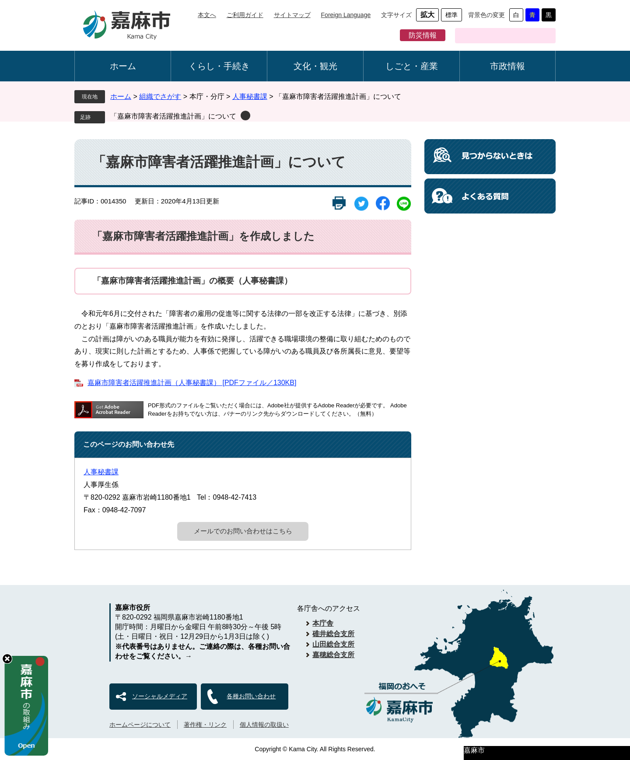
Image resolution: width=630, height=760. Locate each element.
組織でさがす (160, 96)
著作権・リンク (205, 724)
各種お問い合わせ (251, 696)
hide (7, 659)
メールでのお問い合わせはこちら (243, 531)
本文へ (207, 14)
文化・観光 (315, 66)
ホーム (123, 66)
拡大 (427, 14)
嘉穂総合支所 (333, 654)
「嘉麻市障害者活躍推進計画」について (173, 116)
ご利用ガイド (245, 14)
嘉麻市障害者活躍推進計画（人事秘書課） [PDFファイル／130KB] (192, 382)
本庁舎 (322, 623)
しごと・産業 (411, 66)
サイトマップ (292, 14)
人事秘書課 (249, 96)
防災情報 (423, 35)
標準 (451, 14)
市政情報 (507, 66)
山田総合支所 (333, 644)
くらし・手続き (219, 66)
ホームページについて (140, 724)
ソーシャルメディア (159, 696)
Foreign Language (346, 14)
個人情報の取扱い (264, 724)
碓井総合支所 (333, 633)
